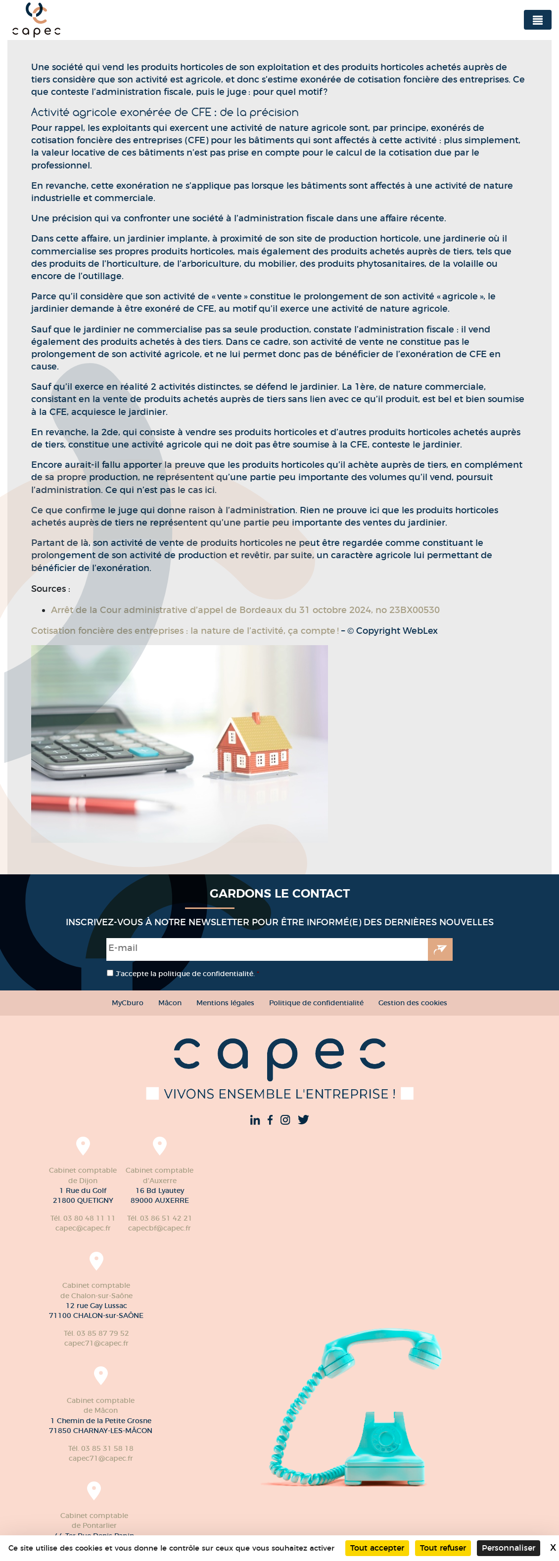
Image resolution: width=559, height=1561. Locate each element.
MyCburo (127, 1003)
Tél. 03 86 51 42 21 (159, 1218)
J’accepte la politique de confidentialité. (187, 973)
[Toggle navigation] (538, 20)
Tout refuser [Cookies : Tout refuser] (443, 1548)
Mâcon (170, 1003)
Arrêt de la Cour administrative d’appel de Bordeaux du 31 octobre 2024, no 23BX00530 (245, 610)
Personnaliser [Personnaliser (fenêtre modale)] (508, 1548)
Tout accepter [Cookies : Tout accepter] (377, 1548)
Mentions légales (225, 1003)
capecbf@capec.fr (159, 1228)
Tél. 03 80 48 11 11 (83, 1218)
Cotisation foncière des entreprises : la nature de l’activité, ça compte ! (186, 630)
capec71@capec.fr (96, 1343)
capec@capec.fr (83, 1228)
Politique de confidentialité (316, 1003)
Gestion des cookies (412, 1003)
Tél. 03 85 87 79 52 (96, 1333)
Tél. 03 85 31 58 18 (101, 1448)
